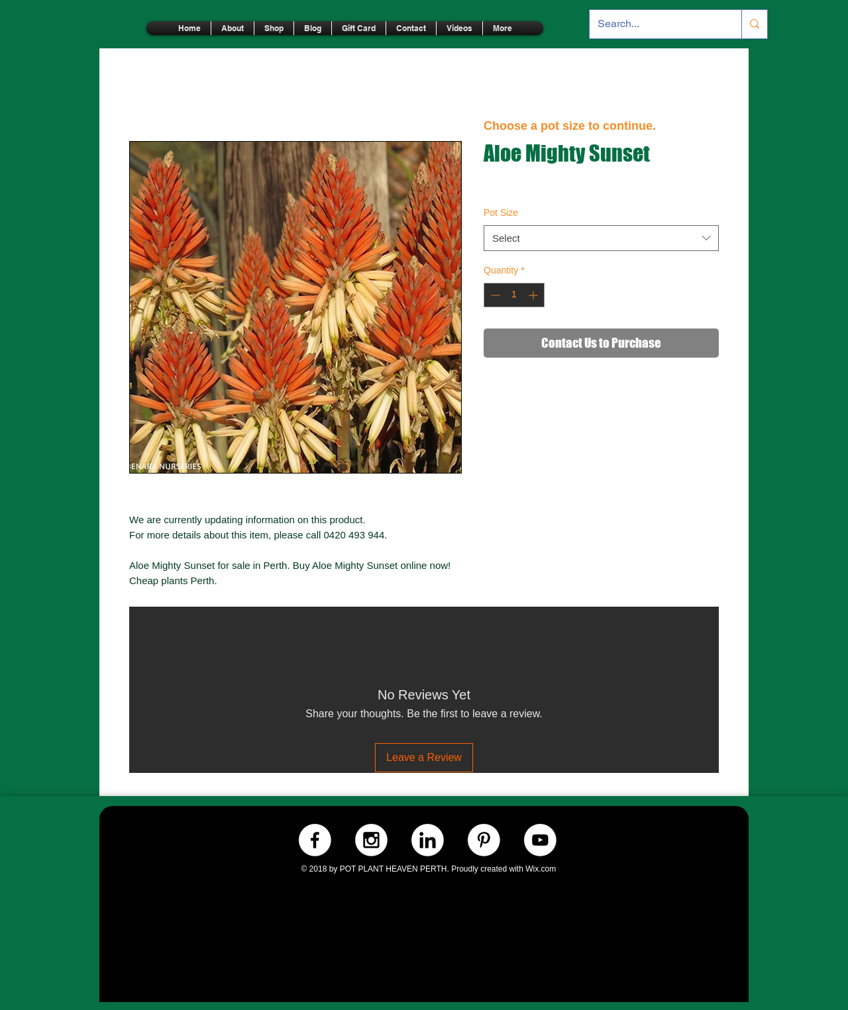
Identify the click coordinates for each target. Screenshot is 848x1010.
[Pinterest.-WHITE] (484, 840)
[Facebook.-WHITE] (315, 840)
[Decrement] (494, 295)
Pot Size (501, 212)
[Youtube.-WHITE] (540, 840)
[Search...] (656, 24)
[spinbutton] (514, 295)
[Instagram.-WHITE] (371, 840)
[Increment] (534, 295)
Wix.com (540, 869)
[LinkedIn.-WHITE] (428, 840)
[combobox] (601, 238)
